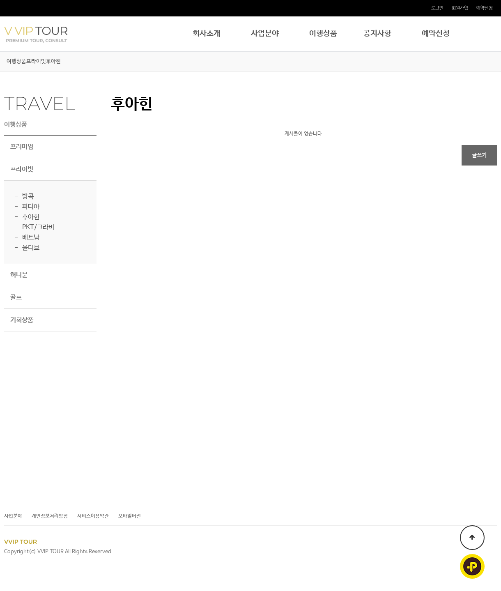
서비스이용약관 (93, 516)
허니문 (19, 275)
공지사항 (377, 33)
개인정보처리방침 (50, 516)
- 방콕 (24, 196)
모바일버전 (129, 516)
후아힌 (53, 61)
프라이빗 (36, 61)
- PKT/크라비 (34, 227)
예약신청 (484, 8)
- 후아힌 (26, 217)
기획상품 (21, 320)
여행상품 (323, 33)
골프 (16, 297)
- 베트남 (26, 237)
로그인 (437, 8)
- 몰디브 (26, 248)
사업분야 (265, 33)
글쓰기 (479, 155)
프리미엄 (21, 147)
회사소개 (207, 33)
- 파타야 (26, 207)
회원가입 (460, 8)
